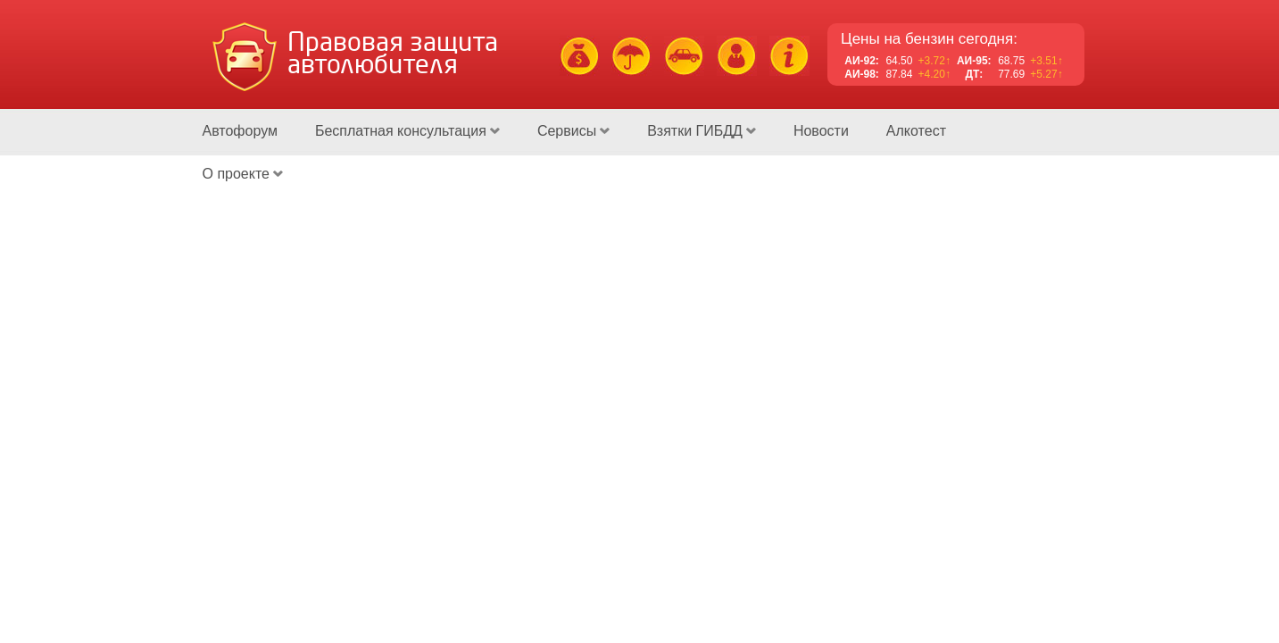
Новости (821, 130)
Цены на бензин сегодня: (929, 38)
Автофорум (240, 130)
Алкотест (916, 130)
